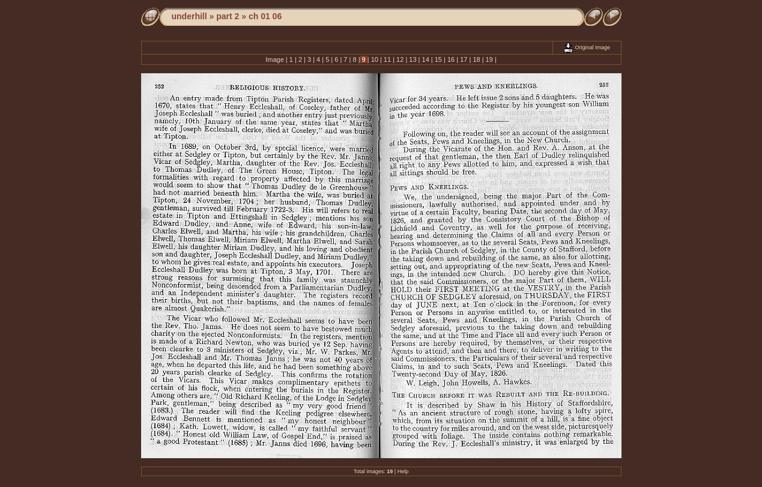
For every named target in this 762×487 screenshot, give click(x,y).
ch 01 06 (265, 16)
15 (438, 59)
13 (412, 59)
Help (403, 471)
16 (451, 59)
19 (489, 59)
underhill (189, 16)
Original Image (586, 47)
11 (387, 59)
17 (463, 59)
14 (425, 59)
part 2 (227, 16)
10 (374, 59)
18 (476, 59)
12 (400, 59)
